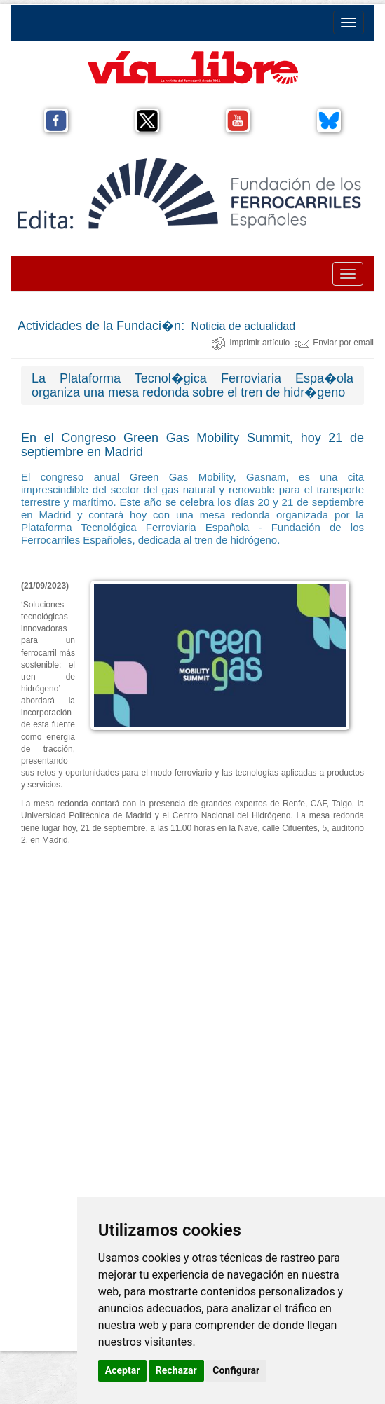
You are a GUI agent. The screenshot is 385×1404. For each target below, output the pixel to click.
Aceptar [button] (122, 1370)
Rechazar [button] (176, 1370)
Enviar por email (334, 342)
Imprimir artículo (250, 342)
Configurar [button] (235, 1370)
